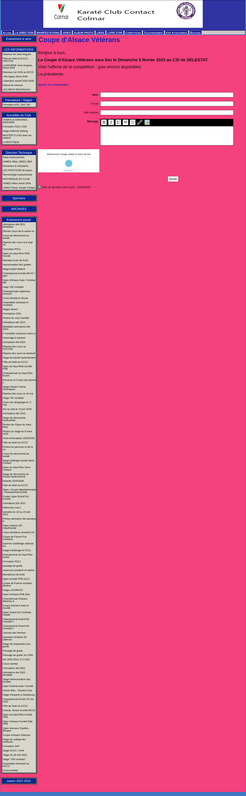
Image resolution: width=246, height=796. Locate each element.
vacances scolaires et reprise (19, 570)
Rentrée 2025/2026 (13, 480)
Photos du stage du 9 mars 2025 (17, 432)
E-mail (94, 103)
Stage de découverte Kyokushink (14, 419)
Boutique (195, 32)
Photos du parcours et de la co (18, 448)
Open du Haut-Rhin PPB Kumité (16, 254)
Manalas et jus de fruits (15, 260)
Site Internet (91, 112)
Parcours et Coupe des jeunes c (19, 381)
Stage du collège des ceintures (14, 740)
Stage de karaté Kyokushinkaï (19, 357)
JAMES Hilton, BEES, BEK (17, 161)
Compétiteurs (133, 32)
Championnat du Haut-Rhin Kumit (18, 374)
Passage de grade (13, 650)
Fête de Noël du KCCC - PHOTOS (16, 59)
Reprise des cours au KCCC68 (14, 347)
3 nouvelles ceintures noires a (19, 333)
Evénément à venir (18, 38)
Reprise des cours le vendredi (19, 353)
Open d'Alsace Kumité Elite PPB (17, 722)
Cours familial (10, 663)
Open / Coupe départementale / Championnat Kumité (19, 490)
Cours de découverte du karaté (16, 236)
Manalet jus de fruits (14, 574)
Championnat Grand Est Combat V (16, 627)
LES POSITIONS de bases (17, 170)
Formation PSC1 (12, 249)
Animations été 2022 (14, 668)
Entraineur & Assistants (15, 165)
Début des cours (12, 507)
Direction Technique (18, 152)
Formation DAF (11, 746)
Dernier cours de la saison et (18, 231)
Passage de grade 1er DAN (18, 655)
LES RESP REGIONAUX (16, 89)
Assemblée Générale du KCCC (16, 764)
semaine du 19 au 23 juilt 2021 (16, 513)
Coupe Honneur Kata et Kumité (16, 606)
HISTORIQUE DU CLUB (16, 179)
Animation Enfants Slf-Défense (15, 638)
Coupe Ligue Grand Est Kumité (16, 497)
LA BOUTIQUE (11, 142)
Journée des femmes (14, 632)
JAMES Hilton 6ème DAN (17, 183)
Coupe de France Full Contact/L (14, 538)
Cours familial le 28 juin (15, 298)
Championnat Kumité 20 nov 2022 (18, 700)
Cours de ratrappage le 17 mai (17, 403)
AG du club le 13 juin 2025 (17, 409)
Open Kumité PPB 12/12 (16, 578)
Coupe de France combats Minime (17, 584)
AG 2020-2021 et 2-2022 (16, 659)
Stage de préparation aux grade (16, 645)
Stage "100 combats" (14, 759)
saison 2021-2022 (19, 781)
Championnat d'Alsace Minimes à (15, 600)
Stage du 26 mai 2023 (15, 754)
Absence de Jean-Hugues (17, 54)
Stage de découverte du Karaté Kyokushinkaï (16, 475)
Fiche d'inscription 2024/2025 (19, 438)
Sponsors (18, 198)
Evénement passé (19, 219)
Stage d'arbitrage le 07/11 (17, 550)
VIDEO (67, 32)
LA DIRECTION (24, 32)
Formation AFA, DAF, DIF (16, 104)
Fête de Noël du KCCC (15, 362)
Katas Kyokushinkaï (13, 157)
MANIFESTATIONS (48, 32)
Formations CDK (12, 313)
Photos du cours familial (16, 318)
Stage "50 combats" (13, 397)
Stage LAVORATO (13, 590)
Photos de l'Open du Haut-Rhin (17, 425)
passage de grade (12, 565)
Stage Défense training (15, 131)
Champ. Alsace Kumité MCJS (19, 710)
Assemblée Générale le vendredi (15, 303)
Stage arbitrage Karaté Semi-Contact (19, 461)
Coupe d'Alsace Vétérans (16, 735)
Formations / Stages (18, 100)
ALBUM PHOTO (84, 32)
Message (92, 121)
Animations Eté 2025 (14, 413)
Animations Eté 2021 (14, 503)
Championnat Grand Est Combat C (16, 620)
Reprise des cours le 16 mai (18, 393)
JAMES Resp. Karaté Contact (19, 187)
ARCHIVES (19, 209)
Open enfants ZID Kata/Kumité (12, 526)
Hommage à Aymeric (14, 337)
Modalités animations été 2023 (16, 328)
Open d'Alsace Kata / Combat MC (19, 281)
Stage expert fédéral (14, 269)
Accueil (7, 32)
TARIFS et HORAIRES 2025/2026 (15, 121)
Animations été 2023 (14, 322)
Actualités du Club (19, 115)
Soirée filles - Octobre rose (17, 690)
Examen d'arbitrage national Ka (18, 544)
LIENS (100, 32)
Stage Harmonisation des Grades (16, 680)
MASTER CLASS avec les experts (17, 136)
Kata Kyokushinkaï (176, 32)
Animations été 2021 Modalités (14, 225)
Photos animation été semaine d (19, 520)
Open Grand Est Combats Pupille (17, 613)
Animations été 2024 (14, 342)
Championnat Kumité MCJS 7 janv (19, 274)
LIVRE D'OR (114, 32)
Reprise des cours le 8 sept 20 (18, 243)
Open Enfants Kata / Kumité (18, 686)
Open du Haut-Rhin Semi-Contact (17, 468)
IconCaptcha (68, 171)
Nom (95, 94)
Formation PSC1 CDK (15, 126)
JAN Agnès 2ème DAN (15, 76)
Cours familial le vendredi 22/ (19, 532)
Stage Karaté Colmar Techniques (14, 388)
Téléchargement (153, 32)
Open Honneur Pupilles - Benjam (16, 729)
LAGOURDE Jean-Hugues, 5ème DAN (18, 66)
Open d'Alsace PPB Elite (16, 594)
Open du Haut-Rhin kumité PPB (17, 367)
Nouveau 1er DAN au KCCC (18, 72)
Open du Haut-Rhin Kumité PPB (17, 715)
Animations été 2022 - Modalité (15, 673)
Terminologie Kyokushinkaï (17, 174)
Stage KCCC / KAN (13, 750)
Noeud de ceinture (13, 85)
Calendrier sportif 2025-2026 (18, 80)
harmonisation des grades (17, 264)
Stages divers (10, 309)
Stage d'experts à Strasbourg (19, 694)
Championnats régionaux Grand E (16, 292)
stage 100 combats (13, 287)
